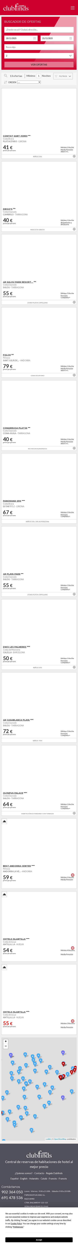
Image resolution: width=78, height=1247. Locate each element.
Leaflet (48, 1139)
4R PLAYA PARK (11, 574)
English (23, 1178)
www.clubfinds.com (16, 7)
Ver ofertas (39, 64)
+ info (74, 156)
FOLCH (7, 355)
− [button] (6, 1046)
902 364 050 (12, 1192)
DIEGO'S (7, 209)
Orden (12, 82)
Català (44, 1178)
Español (14, 1178)
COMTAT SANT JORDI (15, 136)
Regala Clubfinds (54, 1173)
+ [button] (6, 1041)
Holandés (34, 1178)
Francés (63, 1178)
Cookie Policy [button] (16, 1224)
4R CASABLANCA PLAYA (16, 720)
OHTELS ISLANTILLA (14, 939)
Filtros (63, 76)
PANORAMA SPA (12, 501)
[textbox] (39, 30)
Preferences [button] (18, 1227)
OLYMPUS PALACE (13, 793)
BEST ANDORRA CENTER (17, 866)
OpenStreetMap (60, 1139)
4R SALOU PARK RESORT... (18, 282)
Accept (39, 1240)
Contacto (39, 1173)
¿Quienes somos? (23, 1173)
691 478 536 (12, 1197)
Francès (53, 1178)
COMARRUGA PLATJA (15, 428)
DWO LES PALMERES (14, 647)
